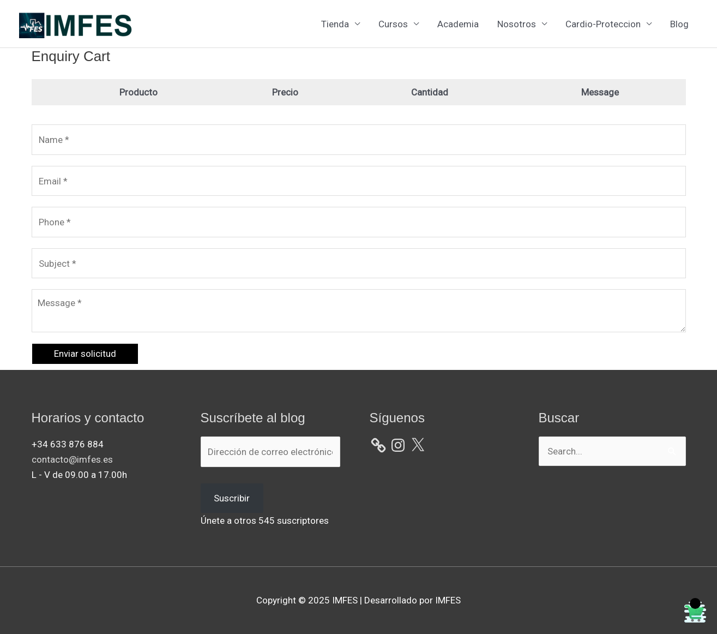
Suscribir (232, 498)
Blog (679, 24)
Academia (458, 24)
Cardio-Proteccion (603, 24)
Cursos (393, 24)
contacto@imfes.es (72, 459)
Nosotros (516, 24)
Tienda (335, 24)
